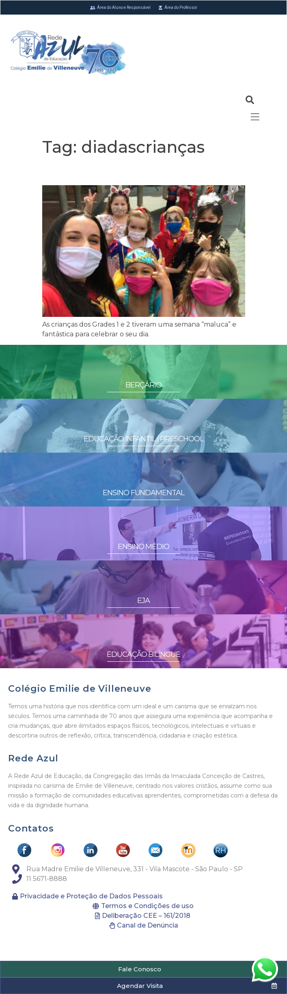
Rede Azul (33, 758)
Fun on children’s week (118, 171)
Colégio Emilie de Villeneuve (79, 688)
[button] (143, 969)
